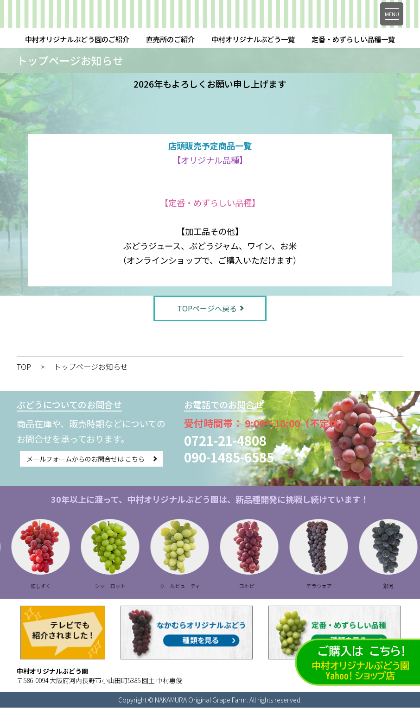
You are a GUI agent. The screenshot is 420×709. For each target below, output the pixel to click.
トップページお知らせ (91, 367)
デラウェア (341, 587)
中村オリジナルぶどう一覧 (253, 39)
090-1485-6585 (229, 458)
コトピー (271, 587)
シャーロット (132, 587)
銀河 (410, 587)
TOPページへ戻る (207, 309)
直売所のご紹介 (170, 39)
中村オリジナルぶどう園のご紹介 (77, 39)
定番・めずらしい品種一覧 (353, 39)
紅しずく (62, 587)
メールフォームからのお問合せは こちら (85, 460)
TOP (24, 367)
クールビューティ (202, 587)
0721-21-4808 (225, 441)
